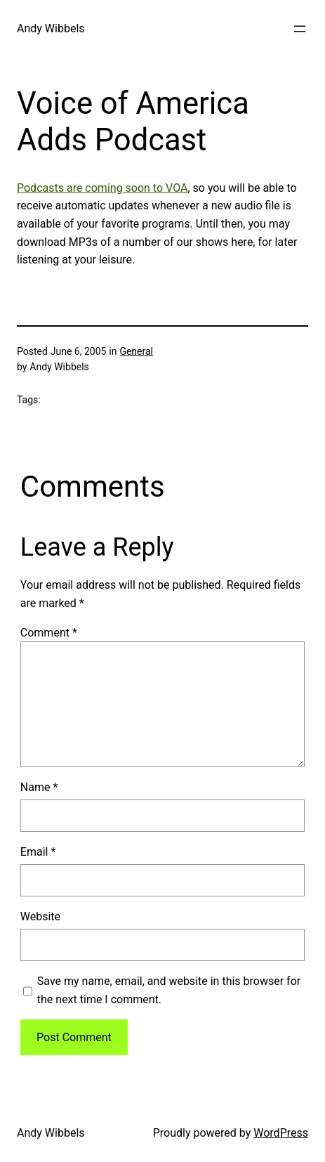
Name (39, 787)
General (136, 351)
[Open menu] (299, 28)
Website (40, 916)
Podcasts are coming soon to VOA (102, 188)
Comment (48, 632)
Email (37, 852)
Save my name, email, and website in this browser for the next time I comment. (168, 990)
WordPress (280, 1133)
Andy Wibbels (51, 28)
